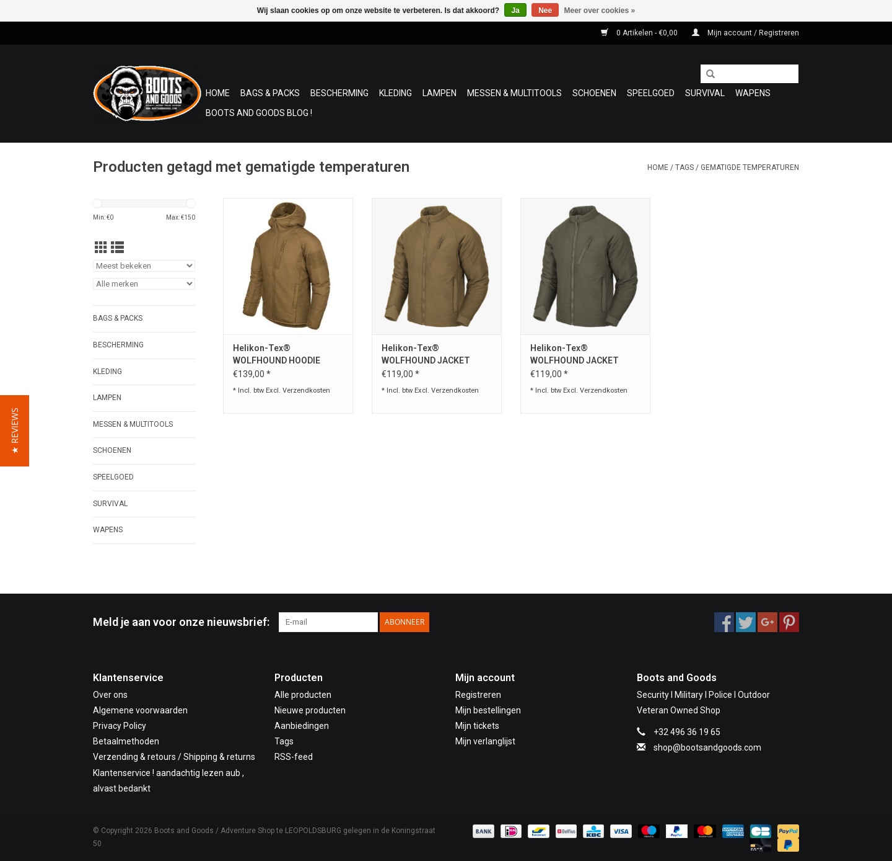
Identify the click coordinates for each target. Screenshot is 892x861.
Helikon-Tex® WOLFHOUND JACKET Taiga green (574, 355)
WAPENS (753, 93)
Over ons (110, 695)
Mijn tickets (477, 726)
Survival (705, 93)
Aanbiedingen (301, 726)
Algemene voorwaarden (140, 710)
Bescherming (339, 93)
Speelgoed (651, 93)
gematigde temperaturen (750, 167)
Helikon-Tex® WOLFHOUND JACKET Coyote (426, 355)
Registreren (478, 695)
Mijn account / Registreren (745, 33)
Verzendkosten (306, 390)
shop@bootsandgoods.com (707, 747)
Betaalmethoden (126, 741)
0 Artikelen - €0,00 (640, 33)
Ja (515, 10)
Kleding (395, 93)
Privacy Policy (119, 726)
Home (218, 93)
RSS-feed (293, 757)
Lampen (439, 93)
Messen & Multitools (514, 93)
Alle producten (302, 695)
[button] (14, 430)
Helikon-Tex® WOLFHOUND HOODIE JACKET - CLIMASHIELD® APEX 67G (284, 355)
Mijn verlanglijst (485, 741)
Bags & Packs (270, 93)
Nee (545, 10)
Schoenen (594, 93)
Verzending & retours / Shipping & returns (174, 757)
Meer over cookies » (600, 10)
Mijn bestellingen (488, 710)
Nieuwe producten (310, 710)
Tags (684, 167)
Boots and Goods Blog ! (259, 113)
